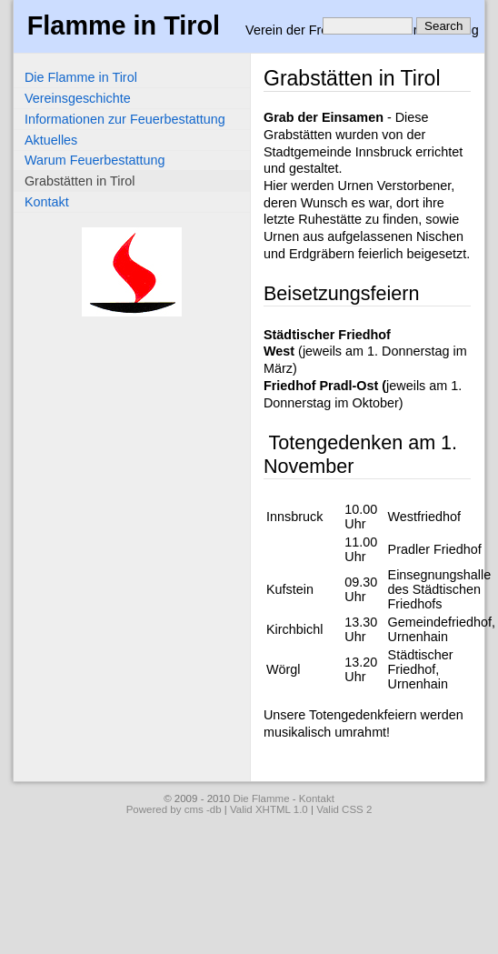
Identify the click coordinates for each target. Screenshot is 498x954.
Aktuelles (51, 140)
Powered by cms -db (174, 809)
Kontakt (47, 202)
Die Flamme (261, 798)
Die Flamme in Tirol (81, 77)
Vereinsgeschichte (78, 98)
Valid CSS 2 (344, 809)
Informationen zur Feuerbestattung (125, 119)
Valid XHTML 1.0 (269, 809)
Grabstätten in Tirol (80, 181)
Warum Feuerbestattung (95, 160)
